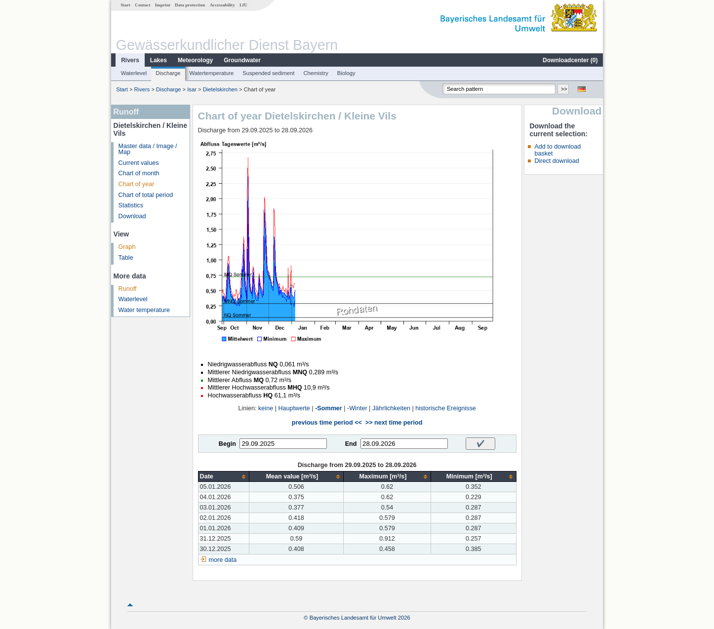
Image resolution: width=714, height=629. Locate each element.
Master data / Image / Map (148, 149)
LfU (243, 4)
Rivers (130, 60)
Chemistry (315, 73)
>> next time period (393, 422)
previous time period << (327, 422)
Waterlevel (134, 73)
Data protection (190, 4)
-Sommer (328, 408)
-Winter (357, 408)
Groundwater (242, 60)
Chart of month (139, 173)
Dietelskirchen (220, 89)
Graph (127, 246)
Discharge (168, 73)
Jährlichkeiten (391, 408)
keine (265, 408)
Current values (139, 162)
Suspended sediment (268, 73)
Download (132, 216)
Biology (346, 73)
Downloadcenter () (570, 60)
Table (126, 257)
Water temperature (144, 310)
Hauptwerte (294, 408)
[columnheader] (223, 477)
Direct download (556, 160)
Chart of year (137, 184)
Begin (227, 443)
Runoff (128, 288)
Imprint (162, 4)
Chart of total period (146, 195)
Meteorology (195, 60)
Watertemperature (212, 73)
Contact (142, 4)
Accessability (222, 4)
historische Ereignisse (445, 408)
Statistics (131, 205)
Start (125, 4)
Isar (192, 89)
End (351, 443)
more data (223, 559)
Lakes (158, 60)
